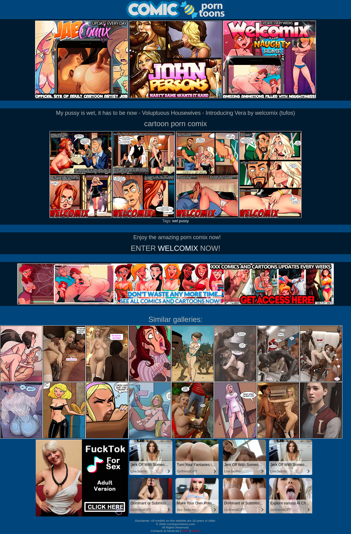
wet (175, 221)
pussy (183, 221)
